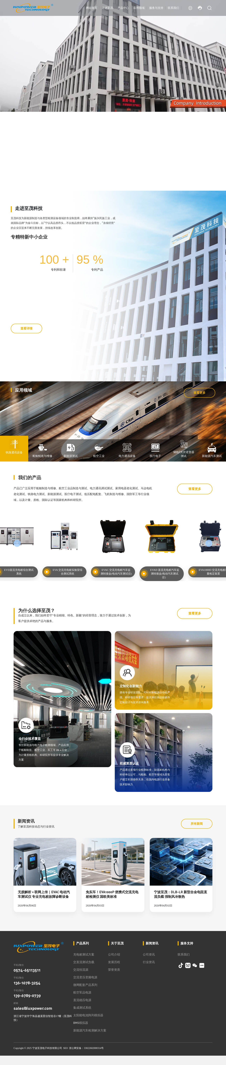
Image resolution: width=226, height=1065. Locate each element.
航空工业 (99, 566)
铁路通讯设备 (14, 563)
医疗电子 (155, 566)
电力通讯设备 (127, 566)
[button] (26, 182)
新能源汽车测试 (211, 566)
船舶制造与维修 (42, 566)
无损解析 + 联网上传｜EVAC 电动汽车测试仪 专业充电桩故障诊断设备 (44, 1027)
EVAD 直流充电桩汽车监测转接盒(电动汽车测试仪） (164, 684)
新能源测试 (70, 566)
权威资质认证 (131, 882)
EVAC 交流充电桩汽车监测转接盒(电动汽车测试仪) (116, 684)
